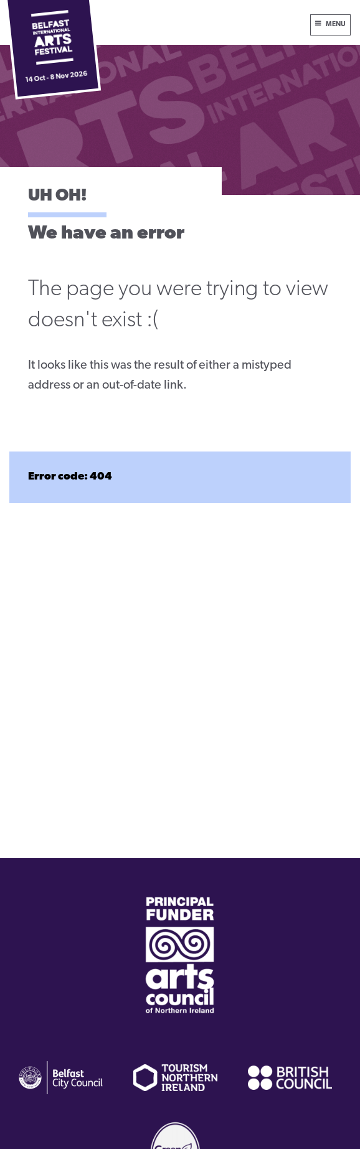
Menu (336, 24)
